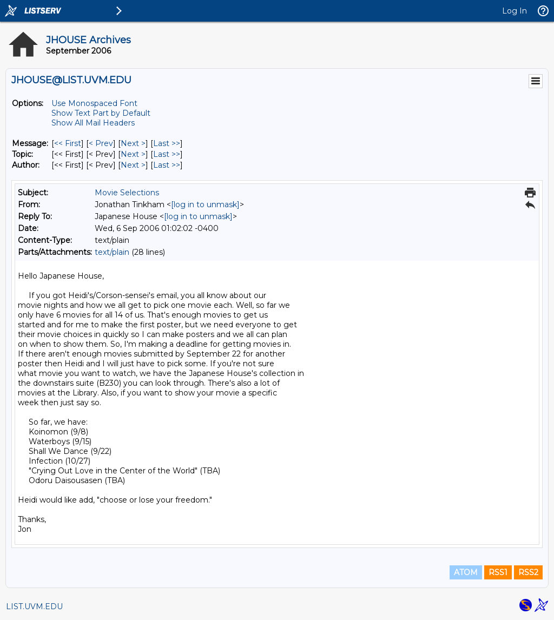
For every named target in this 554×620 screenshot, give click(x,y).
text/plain (112, 252)
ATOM (466, 572)
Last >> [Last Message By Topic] (166, 154)
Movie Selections (127, 192)
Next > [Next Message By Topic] (133, 154)
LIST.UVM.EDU (34, 606)
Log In (514, 11)
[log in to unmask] (205, 204)
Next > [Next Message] (133, 143)
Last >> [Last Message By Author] (166, 165)
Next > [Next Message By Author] (133, 165)
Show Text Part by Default (100, 113)
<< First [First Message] (67, 143)
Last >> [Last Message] (166, 143)
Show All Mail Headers (93, 123)
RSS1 (498, 572)
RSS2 (528, 572)
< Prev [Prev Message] (101, 143)
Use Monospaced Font (94, 103)
